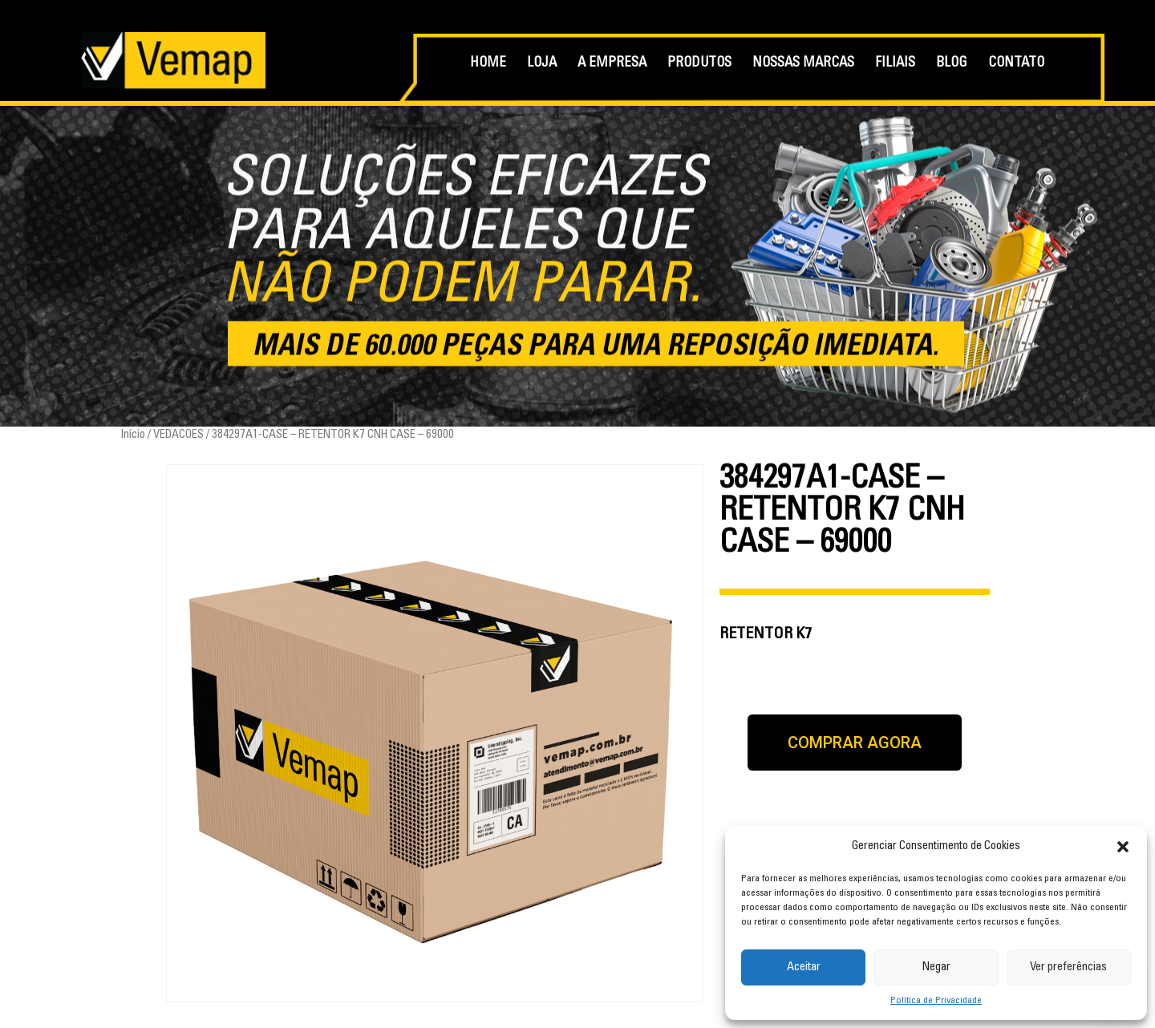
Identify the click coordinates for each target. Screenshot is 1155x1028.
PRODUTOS (699, 64)
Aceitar (804, 967)
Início (132, 435)
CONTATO (1016, 64)
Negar (936, 967)
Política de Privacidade (936, 1001)
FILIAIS (895, 64)
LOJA (542, 64)
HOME (488, 64)
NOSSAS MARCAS (803, 64)
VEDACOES (178, 435)
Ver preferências (1068, 967)
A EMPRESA (612, 64)
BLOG (951, 64)
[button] (1123, 847)
